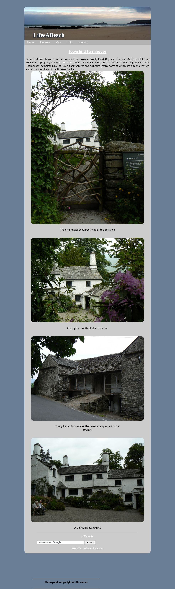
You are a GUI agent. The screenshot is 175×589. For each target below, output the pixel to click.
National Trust (66, 62)
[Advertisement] (66, 553)
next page (87, 535)
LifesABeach (48, 35)
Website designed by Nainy (87, 548)
